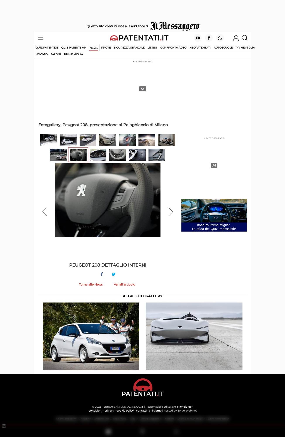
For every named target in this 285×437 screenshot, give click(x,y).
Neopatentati (200, 47)
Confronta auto (173, 47)
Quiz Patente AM (73, 47)
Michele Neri (185, 406)
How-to (42, 54)
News (94, 47)
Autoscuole (223, 47)
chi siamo (155, 410)
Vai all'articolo (124, 284)
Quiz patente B (47, 47)
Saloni (56, 54)
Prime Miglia (245, 47)
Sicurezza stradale (129, 47)
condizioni (95, 410)
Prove (106, 47)
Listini (152, 47)
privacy (109, 410)
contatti (141, 410)
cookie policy (125, 410)
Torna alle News (91, 284)
